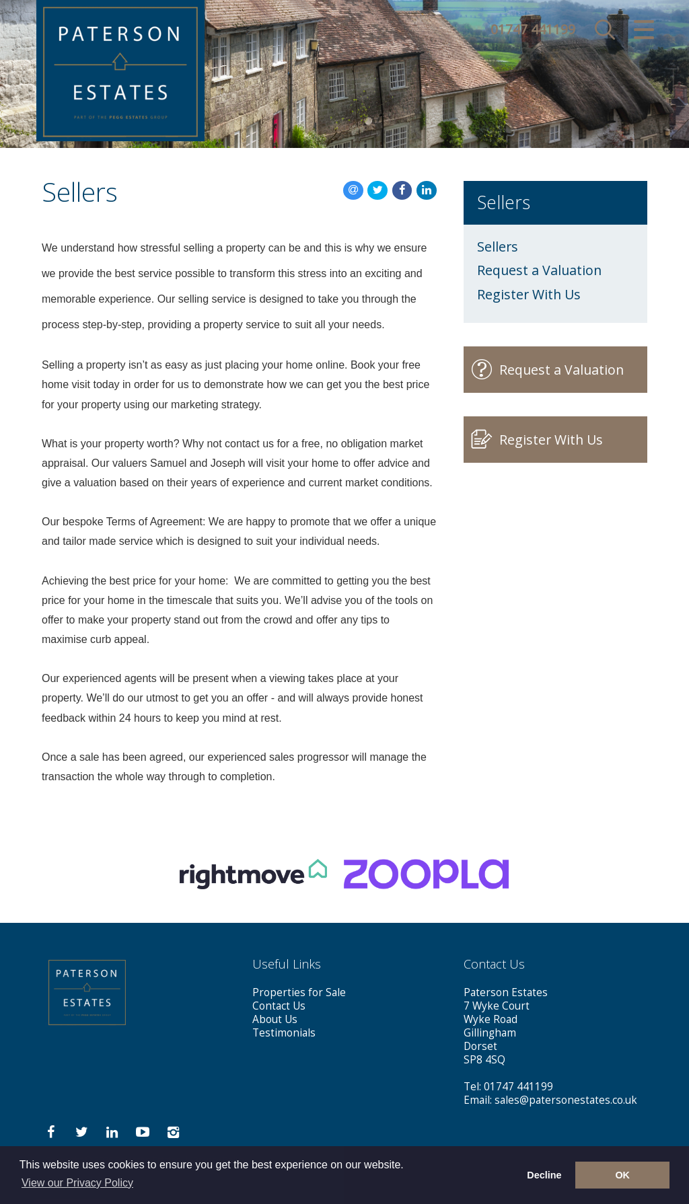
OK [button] (622, 1175)
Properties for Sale (299, 992)
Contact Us (278, 1006)
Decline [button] (544, 1175)
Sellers (497, 247)
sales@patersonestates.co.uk (566, 1100)
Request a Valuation (539, 270)
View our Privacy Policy (77, 1183)
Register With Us (529, 294)
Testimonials (284, 1033)
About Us (274, 1019)
